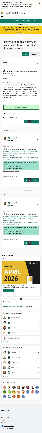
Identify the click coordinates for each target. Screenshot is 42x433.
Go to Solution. (23, 107)
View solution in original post (11, 171)
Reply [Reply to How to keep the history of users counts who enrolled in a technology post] (35, 121)
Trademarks (4, 422)
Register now (21, 33)
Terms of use (4, 420)
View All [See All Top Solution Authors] (5, 342)
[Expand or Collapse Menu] (2, 17)
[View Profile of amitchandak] (13, 138)
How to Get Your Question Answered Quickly (15, 306)
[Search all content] (28, 24)
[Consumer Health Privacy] (21, 428)
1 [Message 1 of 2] (8, 117)
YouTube (6, 164)
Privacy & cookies (5, 417)
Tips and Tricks (11, 113)
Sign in (23, 20)
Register (17, 20)
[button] (25, 54)
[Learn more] (8, 290)
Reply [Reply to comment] (35, 180)
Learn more (5, 8)
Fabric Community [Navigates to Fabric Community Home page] (18, 13)
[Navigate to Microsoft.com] (5, 13)
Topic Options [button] (34, 54)
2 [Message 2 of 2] (8, 176)
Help (28, 20)
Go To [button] (34, 20)
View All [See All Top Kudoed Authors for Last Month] (5, 376)
